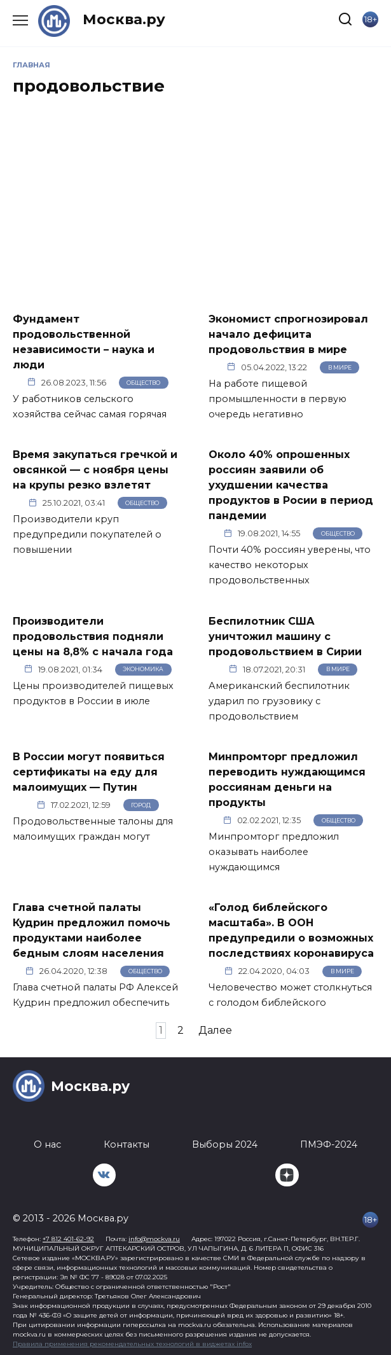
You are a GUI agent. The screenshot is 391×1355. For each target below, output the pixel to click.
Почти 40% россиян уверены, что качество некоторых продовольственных (290, 565)
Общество (143, 382)
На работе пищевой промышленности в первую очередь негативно (277, 399)
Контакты (126, 1144)
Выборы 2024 (224, 1144)
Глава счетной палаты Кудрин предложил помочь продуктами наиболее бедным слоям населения (91, 930)
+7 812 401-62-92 (68, 1239)
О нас (47, 1144)
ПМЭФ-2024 (328, 1144)
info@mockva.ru (154, 1239)
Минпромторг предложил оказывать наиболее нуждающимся (274, 852)
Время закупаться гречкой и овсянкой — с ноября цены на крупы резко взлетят (95, 469)
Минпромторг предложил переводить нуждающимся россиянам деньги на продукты (287, 780)
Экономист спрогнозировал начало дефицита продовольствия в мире (288, 333)
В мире (340, 367)
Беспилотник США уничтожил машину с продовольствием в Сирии (285, 636)
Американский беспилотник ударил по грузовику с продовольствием (279, 701)
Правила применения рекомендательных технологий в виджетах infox (132, 1344)
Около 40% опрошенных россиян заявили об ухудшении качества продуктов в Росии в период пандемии (291, 485)
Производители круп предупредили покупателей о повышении (87, 534)
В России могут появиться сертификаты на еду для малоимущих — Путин (89, 772)
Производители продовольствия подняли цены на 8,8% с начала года (93, 636)
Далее (215, 1030)
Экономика (143, 668)
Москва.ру (124, 19)
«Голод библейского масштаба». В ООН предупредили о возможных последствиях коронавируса (291, 930)
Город (141, 805)
